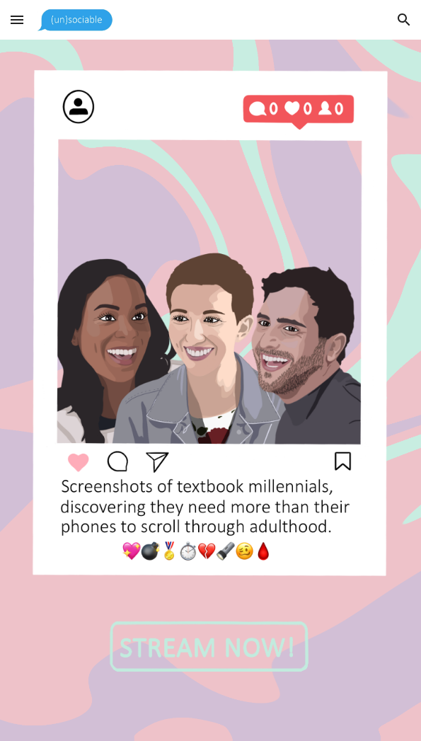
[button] (17, 19)
